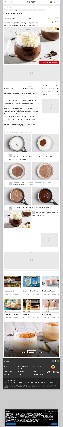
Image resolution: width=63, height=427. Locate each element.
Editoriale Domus (37, 382)
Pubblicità (5, 383)
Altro (20, 10)
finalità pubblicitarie (11, 417)
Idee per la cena (36, 5)
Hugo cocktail (9, 291)
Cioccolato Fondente (40, 10)
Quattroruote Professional (54, 382)
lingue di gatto (14, 118)
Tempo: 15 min (31, 355)
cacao (10, 90)
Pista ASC (47, 382)
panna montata (24, 107)
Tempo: (8, 294)
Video (42, 5)
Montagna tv (43, 382)
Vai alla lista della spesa (30, 93)
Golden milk (25, 126)
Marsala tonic (28, 314)
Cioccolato (24, 10)
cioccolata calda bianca (32, 119)
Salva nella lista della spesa (12, 93)
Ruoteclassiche (26, 382)
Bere (17, 5)
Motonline (31, 382)
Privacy (36, 386)
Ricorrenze (10, 10)
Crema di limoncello (11, 314)
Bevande (12, 7)
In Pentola (29, 10)
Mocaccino (19, 126)
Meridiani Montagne (14, 382)
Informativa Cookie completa (43, 386)
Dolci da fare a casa (28, 5)
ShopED (9, 383)
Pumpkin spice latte (31, 352)
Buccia (56, 371)
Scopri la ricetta (17, 294)
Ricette (9, 5)
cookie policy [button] (39, 414)
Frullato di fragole (48, 291)
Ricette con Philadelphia (49, 5)
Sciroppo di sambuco (30, 291)
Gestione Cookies (51, 386)
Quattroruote (21, 382)
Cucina (13, 5)
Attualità (21, 5)
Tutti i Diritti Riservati (31, 386)
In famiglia (16, 10)
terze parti (21, 415)
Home (5, 7)
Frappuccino (46, 314)
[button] (49, 22)
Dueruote (8, 382)
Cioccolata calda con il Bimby (23, 124)
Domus (5, 382)
